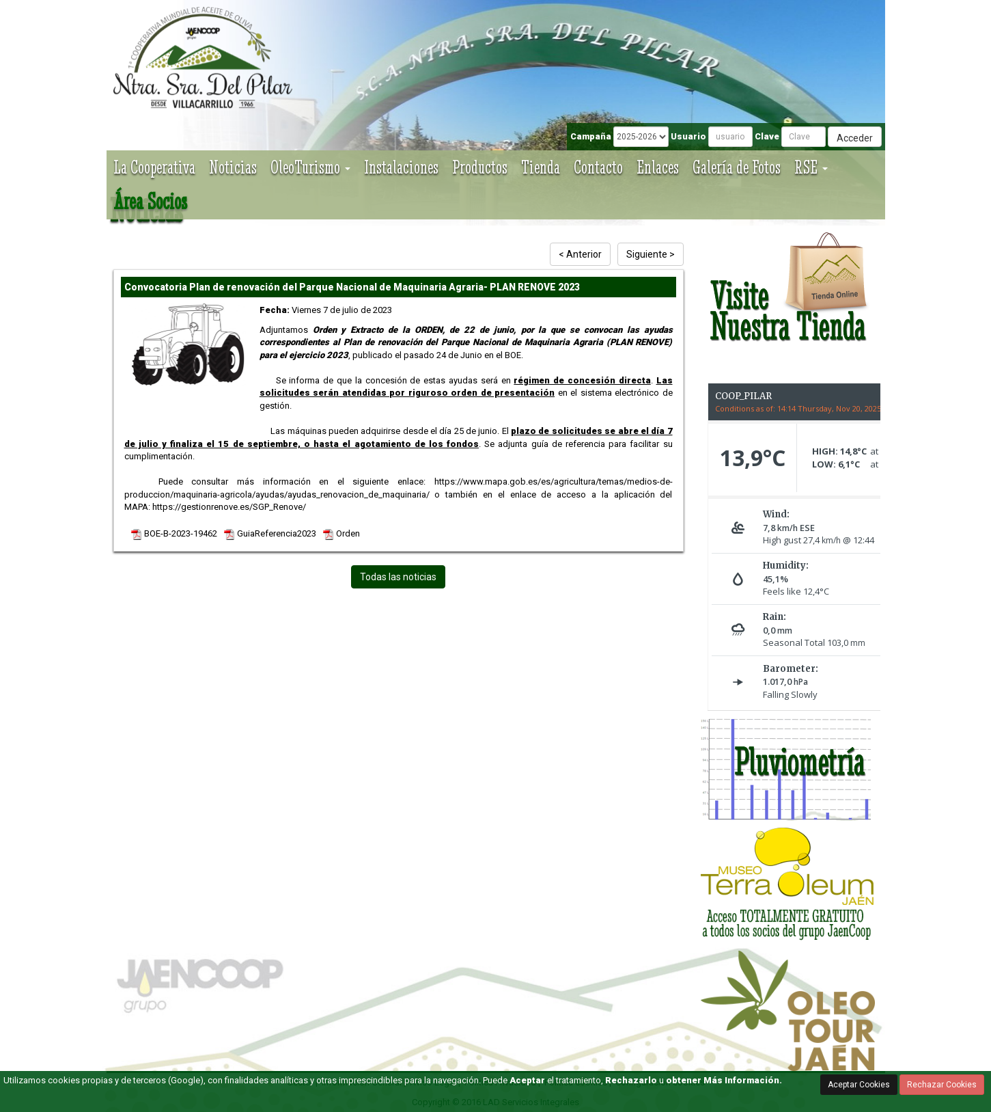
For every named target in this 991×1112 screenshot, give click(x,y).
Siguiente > (650, 254)
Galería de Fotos (737, 166)
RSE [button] (811, 166)
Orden (341, 533)
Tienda (540, 166)
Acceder (855, 138)
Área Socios (150, 201)
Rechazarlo (631, 1080)
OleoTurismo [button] (310, 166)
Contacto (598, 166)
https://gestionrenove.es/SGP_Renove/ (229, 507)
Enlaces (658, 166)
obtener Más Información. (724, 1080)
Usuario (688, 136)
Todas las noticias (398, 576)
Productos (479, 166)
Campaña (590, 136)
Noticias (233, 166)
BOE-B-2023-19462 (174, 533)
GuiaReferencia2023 (270, 533)
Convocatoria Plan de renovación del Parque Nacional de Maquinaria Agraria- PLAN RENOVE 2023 (352, 287)
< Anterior (580, 254)
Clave (767, 136)
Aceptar (527, 1080)
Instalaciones (401, 166)
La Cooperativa (154, 166)
